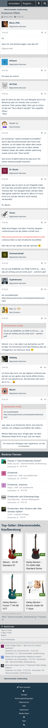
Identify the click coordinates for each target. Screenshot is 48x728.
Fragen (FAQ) (6, 633)
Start (24, 721)
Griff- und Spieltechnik (28, 475)
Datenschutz (24, 702)
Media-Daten (24, 713)
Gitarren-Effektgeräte (30, 499)
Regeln (3, 635)
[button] (23, 691)
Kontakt (24, 695)
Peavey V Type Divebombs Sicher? (24, 460)
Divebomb (12, 472)
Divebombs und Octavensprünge (23, 496)
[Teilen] (42, 32)
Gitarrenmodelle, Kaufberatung (33, 463)
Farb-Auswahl (23, 687)
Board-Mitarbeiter (8, 640)
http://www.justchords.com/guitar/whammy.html (23, 237)
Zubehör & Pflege (21, 514)
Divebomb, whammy (17, 484)
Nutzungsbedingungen (24, 698)
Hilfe (24, 706)
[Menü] (3, 3)
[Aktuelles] (39, 3)
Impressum (24, 710)
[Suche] (44, 3)
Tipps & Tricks (6, 630)
